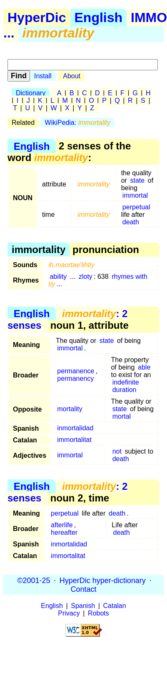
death (130, 222)
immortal (135, 195)
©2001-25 (33, 580)
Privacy (69, 613)
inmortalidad (75, 428)
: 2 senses (67, 319)
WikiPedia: (77, 122)
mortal (121, 416)
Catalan (114, 605)
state (137, 180)
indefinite (125, 382)
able (144, 367)
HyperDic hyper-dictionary (103, 580)
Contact (83, 589)
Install (43, 75)
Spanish (83, 605)
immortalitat (74, 439)
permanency (75, 378)
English (99, 17)
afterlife (61, 525)
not (117, 451)
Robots (98, 613)
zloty (85, 276)
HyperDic (36, 17)
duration (124, 389)
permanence (75, 371)
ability (58, 276)
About (71, 75)
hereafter (64, 532)
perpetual (136, 207)
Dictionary (30, 93)
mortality (69, 408)
